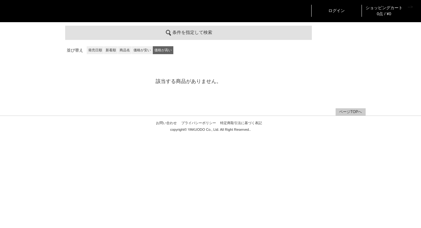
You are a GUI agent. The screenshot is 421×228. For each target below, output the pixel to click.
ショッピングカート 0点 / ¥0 (384, 10)
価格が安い (142, 50)
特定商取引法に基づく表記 (241, 123)
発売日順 (95, 50)
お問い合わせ (166, 123)
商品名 (125, 50)
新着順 (111, 50)
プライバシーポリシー (198, 123)
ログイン (336, 10)
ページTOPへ (350, 112)
